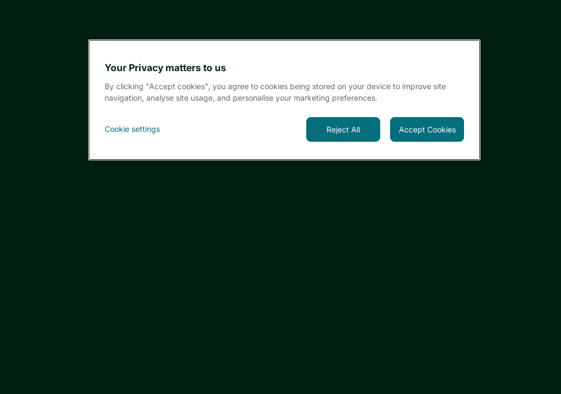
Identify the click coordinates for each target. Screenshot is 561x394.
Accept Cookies (427, 129)
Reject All (343, 129)
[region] (284, 99)
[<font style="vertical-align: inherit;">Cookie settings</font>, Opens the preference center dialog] (142, 129)
